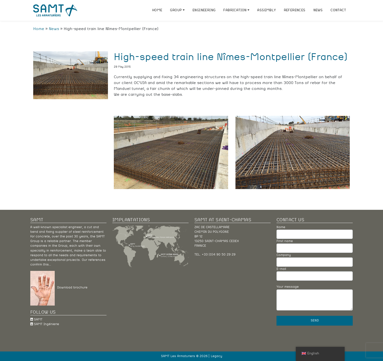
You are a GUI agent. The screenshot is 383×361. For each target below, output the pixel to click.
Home (38, 29)
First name (315, 246)
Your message (315, 297)
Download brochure (71, 287)
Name (315, 232)
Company (315, 260)
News (54, 29)
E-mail (315, 274)
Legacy (216, 356)
